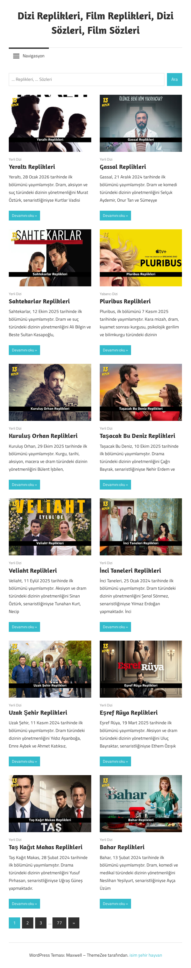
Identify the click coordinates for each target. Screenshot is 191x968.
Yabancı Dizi (109, 293)
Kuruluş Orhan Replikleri (43, 435)
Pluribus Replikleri (125, 301)
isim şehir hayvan (145, 955)
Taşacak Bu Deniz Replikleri (137, 435)
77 (59, 922)
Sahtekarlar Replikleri (39, 301)
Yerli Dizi (15, 159)
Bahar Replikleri (122, 847)
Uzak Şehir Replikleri (38, 712)
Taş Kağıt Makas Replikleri (45, 847)
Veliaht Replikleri (33, 570)
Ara (174, 79)
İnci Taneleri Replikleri (130, 570)
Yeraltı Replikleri (32, 166)
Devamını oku (23, 215)
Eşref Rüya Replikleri (129, 712)
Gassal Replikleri (123, 166)
